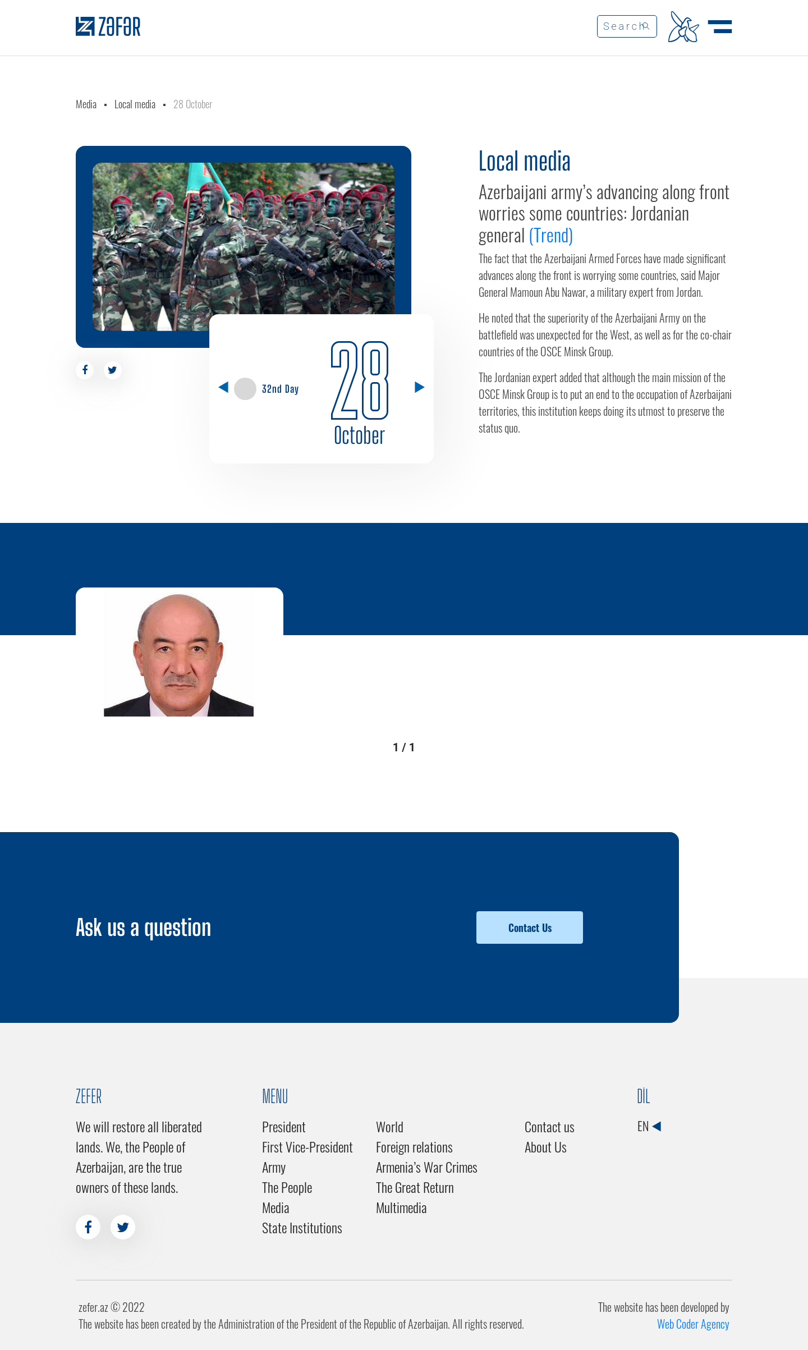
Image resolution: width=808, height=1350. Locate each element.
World (389, 1126)
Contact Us (530, 927)
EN (648, 1126)
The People (287, 1187)
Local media (134, 104)
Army (274, 1166)
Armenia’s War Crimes (427, 1166)
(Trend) (553, 234)
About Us (546, 1146)
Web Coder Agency (693, 1323)
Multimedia (401, 1207)
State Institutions (302, 1227)
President (284, 1126)
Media (86, 104)
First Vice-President (307, 1146)
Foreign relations (414, 1146)
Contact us (550, 1126)
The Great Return (415, 1187)
